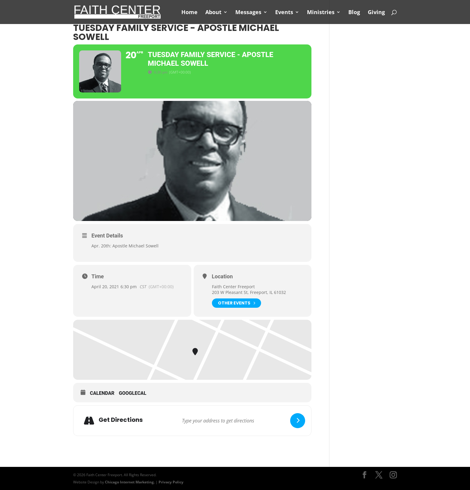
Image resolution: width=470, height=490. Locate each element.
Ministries (321, 13)
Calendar (102, 393)
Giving (376, 13)
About (213, 13)
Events (284, 13)
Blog (354, 13)
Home (189, 13)
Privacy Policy (171, 482)
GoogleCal (133, 393)
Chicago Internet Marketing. (130, 482)
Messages (248, 13)
